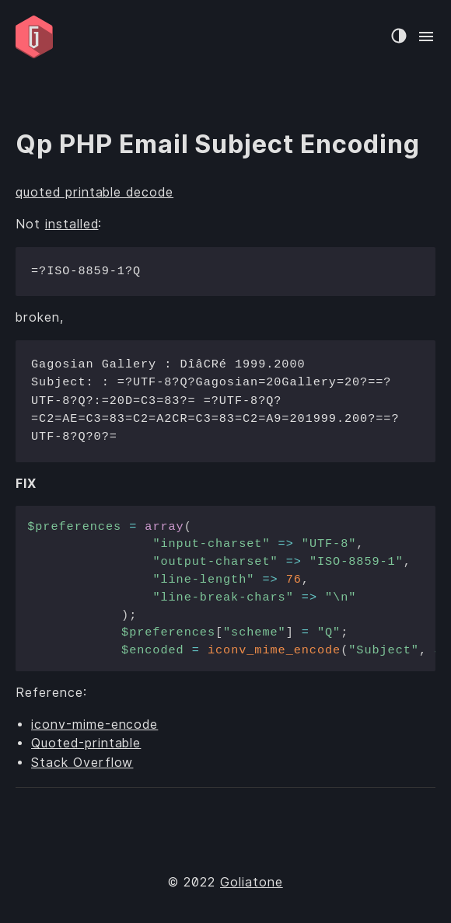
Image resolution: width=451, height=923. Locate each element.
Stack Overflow (82, 762)
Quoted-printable (86, 743)
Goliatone (251, 882)
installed (72, 224)
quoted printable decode (94, 192)
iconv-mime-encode (94, 724)
